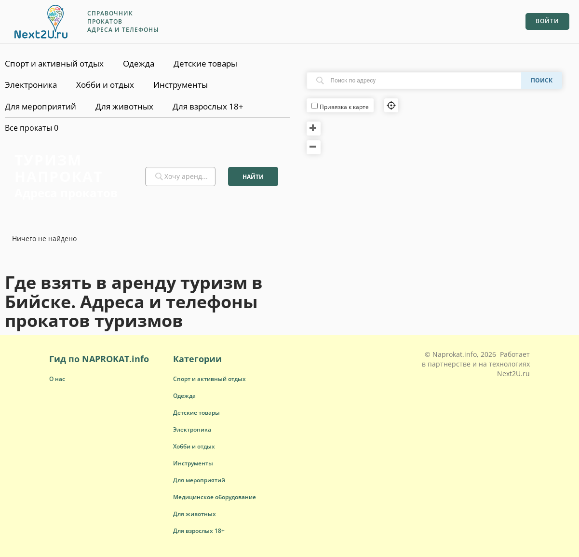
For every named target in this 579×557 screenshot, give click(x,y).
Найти (253, 177)
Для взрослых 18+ (208, 106)
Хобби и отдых (105, 84)
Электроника (31, 84)
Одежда (138, 63)
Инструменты (180, 84)
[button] (209, 379)
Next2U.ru (513, 373)
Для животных (124, 106)
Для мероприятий (40, 106)
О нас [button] (57, 379)
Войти (547, 21)
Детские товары (205, 63)
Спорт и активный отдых (54, 63)
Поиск (541, 80)
